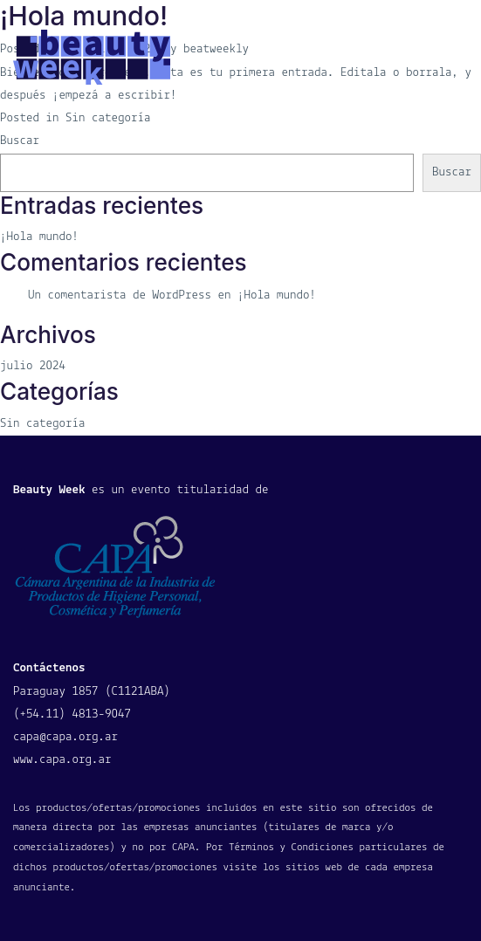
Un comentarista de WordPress (119, 295)
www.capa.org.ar (62, 759)
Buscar (19, 141)
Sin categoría (43, 423)
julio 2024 (32, 366)
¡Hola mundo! (39, 237)
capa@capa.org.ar (65, 737)
